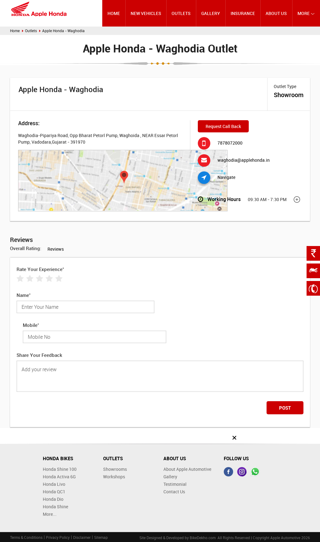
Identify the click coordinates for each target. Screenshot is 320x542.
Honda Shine (55, 507)
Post (285, 408)
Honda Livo (54, 484)
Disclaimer (82, 537)
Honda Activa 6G (59, 477)
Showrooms (115, 469)
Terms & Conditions (26, 537)
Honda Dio (53, 499)
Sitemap (101, 537)
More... (50, 514)
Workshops (114, 477)
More (306, 13)
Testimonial (175, 484)
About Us (276, 13)
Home (114, 13)
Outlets (181, 13)
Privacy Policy (58, 537)
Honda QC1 (54, 492)
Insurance (243, 13)
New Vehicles (146, 13)
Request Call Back (223, 126)
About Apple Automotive (187, 469)
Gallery (210, 13)
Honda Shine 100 (60, 469)
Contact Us (174, 492)
